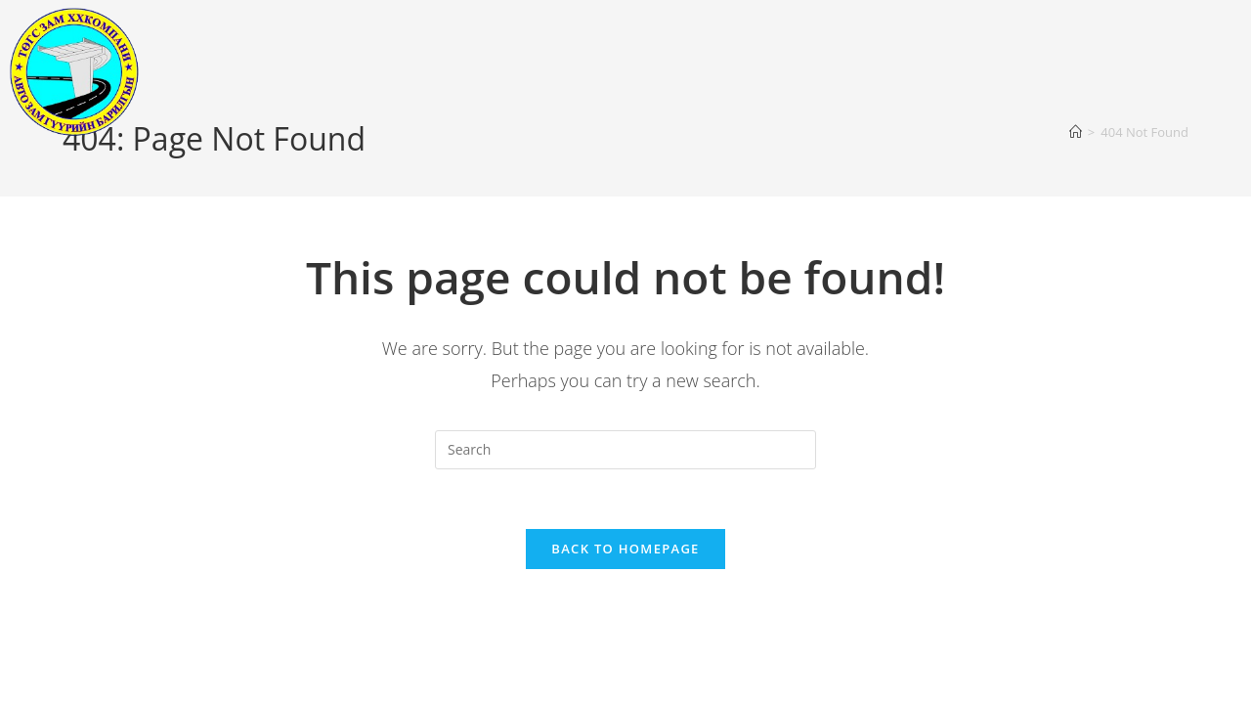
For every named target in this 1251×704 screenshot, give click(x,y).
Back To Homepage (625, 548)
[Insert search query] (625, 449)
